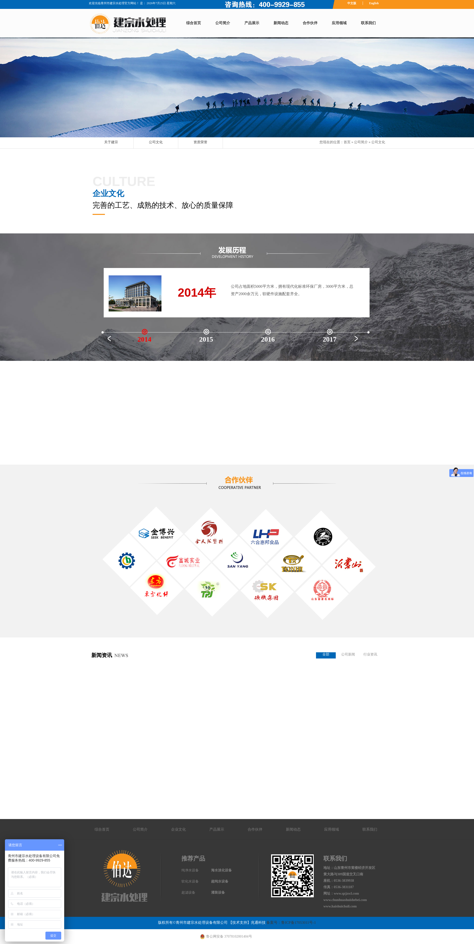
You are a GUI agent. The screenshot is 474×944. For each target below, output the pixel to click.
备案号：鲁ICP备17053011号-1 (291, 922)
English (374, 3)
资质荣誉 (200, 142)
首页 (347, 142)
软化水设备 (190, 881)
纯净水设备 (190, 870)
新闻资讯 (101, 655)
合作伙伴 (310, 23)
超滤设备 (188, 892)
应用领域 (339, 23)
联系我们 (368, 23)
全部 (325, 654)
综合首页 (193, 23)
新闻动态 (281, 23)
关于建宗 (111, 142)
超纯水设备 (219, 881)
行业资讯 (370, 654)
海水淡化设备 (221, 870)
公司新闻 (348, 654)
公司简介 (222, 23)
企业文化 (178, 829)
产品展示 (251, 23)
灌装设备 (218, 892)
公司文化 (156, 142)
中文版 (351, 3)
